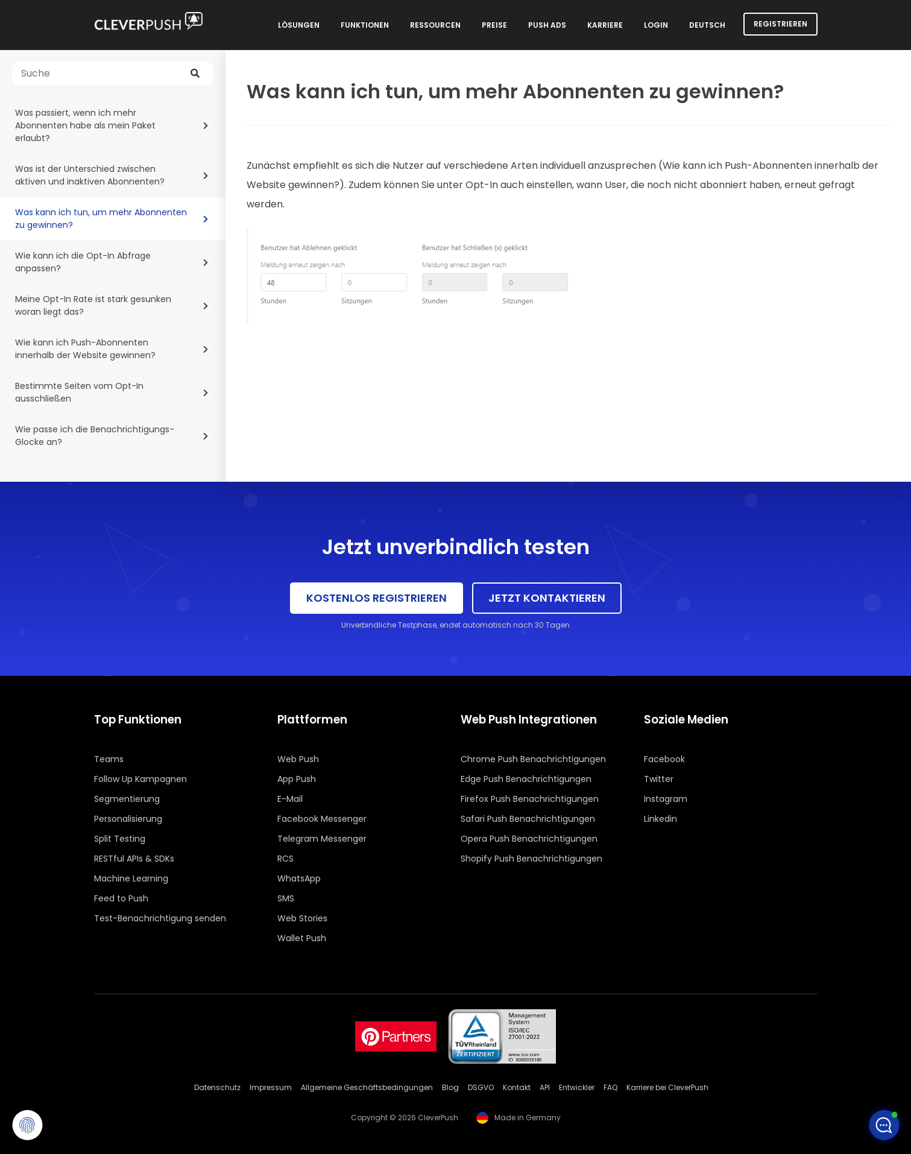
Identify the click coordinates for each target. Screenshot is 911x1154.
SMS (285, 898)
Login (656, 25)
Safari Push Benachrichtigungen (528, 819)
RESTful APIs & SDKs (134, 859)
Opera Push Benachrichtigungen (529, 839)
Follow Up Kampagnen (140, 779)
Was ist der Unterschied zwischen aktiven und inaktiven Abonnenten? (90, 175)
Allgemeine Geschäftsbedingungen (367, 1087)
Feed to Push (121, 898)
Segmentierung (127, 799)
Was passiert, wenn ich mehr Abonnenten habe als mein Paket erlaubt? (85, 125)
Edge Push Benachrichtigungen (526, 779)
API (545, 1087)
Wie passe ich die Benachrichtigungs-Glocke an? (94, 435)
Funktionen (365, 25)
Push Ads (547, 25)
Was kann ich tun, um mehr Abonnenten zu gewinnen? (101, 218)
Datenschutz (217, 1087)
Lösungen (299, 25)
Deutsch (707, 25)
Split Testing (119, 839)
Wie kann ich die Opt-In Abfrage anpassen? (83, 262)
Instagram (665, 799)
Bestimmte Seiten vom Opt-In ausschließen (79, 392)
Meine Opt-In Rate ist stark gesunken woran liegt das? (93, 305)
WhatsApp (299, 878)
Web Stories (302, 918)
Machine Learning (131, 878)
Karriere (605, 25)
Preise (494, 25)
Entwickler (576, 1087)
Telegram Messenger (322, 839)
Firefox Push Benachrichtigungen (530, 799)
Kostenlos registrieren (376, 597)
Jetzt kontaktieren (546, 597)
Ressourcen (435, 25)
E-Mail (290, 799)
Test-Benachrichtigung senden (160, 918)
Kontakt (517, 1087)
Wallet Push (301, 938)
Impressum (271, 1087)
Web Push (298, 759)
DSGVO (481, 1087)
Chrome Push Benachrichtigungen (533, 759)
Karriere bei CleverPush (667, 1087)
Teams (109, 759)
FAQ (610, 1087)
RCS (285, 859)
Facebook (664, 759)
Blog (450, 1087)
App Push (296, 779)
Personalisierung (128, 819)
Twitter (658, 779)
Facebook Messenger (322, 819)
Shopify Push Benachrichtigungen (531, 859)
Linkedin (660, 819)
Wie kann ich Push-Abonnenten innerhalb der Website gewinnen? (85, 348)
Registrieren (780, 24)
